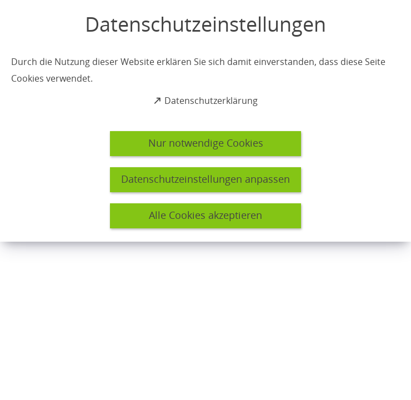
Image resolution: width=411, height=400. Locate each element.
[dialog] (205, 121)
